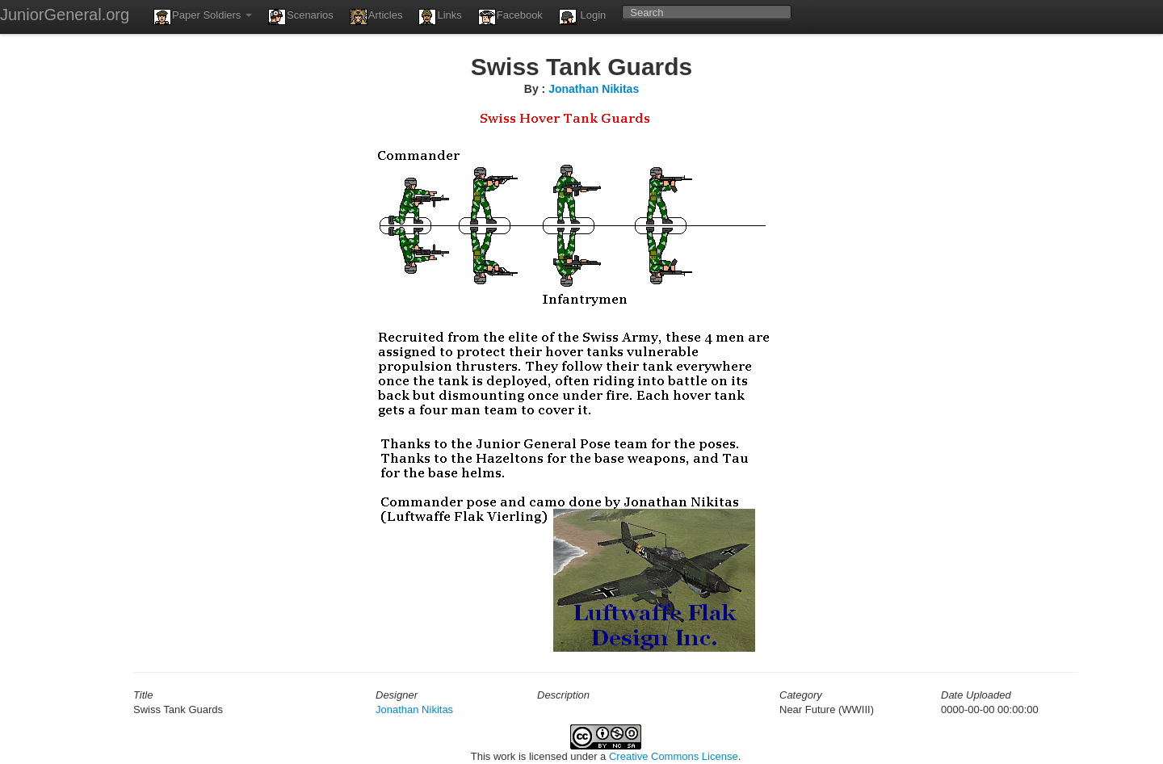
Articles (376, 17)
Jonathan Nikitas (593, 88)
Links (439, 17)
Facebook (510, 17)
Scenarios (301, 17)
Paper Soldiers (202, 17)
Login (582, 17)
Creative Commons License (673, 756)
